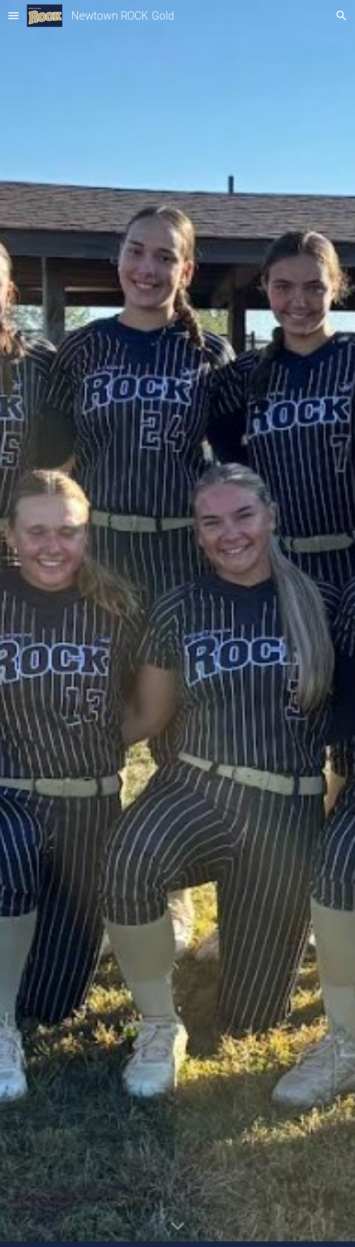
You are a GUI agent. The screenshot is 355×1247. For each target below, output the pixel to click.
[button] (13, 15)
